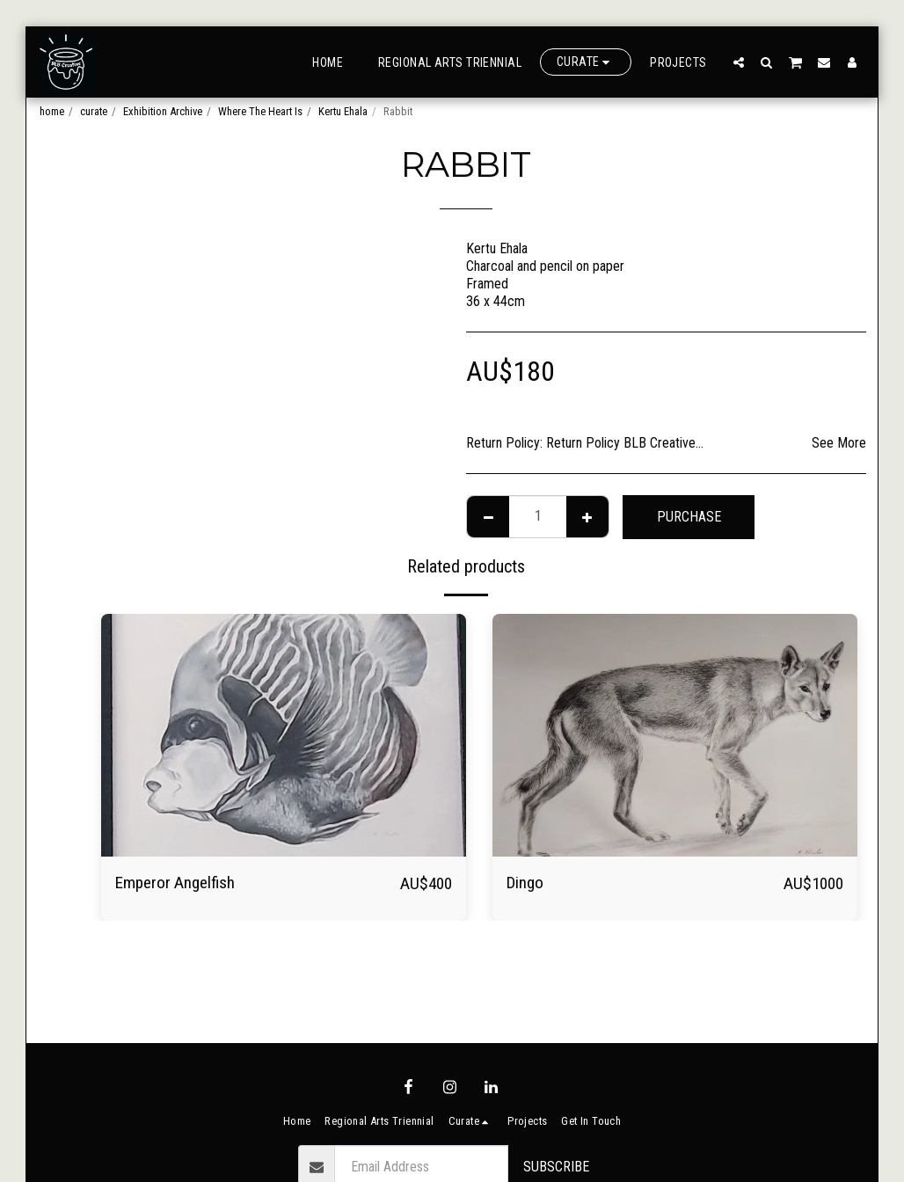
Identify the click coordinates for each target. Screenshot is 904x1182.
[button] (738, 62)
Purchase (689, 516)
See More (839, 442)
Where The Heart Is (260, 111)
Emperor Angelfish (175, 882)
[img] (283, 735)
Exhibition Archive (162, 111)
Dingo (525, 882)
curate (93, 111)
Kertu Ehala (343, 111)
